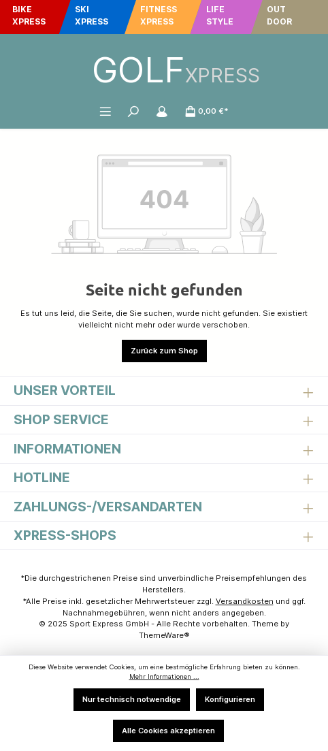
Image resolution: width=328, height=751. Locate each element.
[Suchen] (133, 111)
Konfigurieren (230, 699)
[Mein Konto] (162, 111)
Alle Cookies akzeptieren (168, 730)
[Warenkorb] (206, 111)
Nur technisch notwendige (131, 699)
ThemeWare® (164, 635)
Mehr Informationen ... (164, 676)
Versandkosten (245, 601)
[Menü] (105, 111)
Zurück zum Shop (164, 350)
